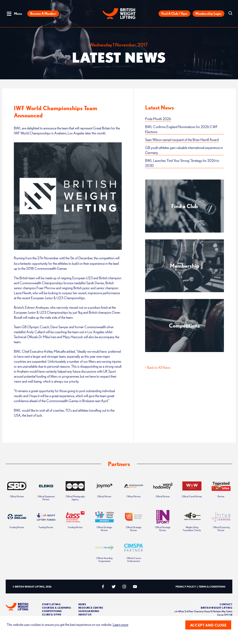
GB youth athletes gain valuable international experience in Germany (184, 150)
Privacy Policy (186, 586)
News (82, 604)
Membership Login (208, 13)
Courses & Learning (56, 607)
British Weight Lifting (216, 607)
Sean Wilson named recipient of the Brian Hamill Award (182, 140)
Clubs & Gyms (52, 614)
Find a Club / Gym (174, 13)
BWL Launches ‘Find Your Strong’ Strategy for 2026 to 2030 (182, 163)
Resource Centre (90, 607)
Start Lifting (51, 604)
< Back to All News (158, 367)
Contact (226, 604)
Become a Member (43, 13)
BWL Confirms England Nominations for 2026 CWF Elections (181, 129)
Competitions (52, 611)
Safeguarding (88, 611)
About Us (85, 614)
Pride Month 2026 (158, 119)
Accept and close (208, 625)
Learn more (120, 624)
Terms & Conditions (212, 586)
